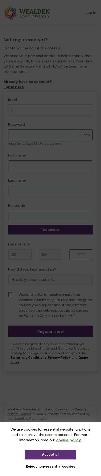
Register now (50, 331)
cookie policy (68, 440)
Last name (17, 180)
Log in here (13, 87)
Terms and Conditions (28, 358)
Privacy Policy (59, 358)
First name (17, 155)
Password (16, 124)
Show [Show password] (85, 135)
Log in (91, 12)
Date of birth (19, 244)
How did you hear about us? (32, 269)
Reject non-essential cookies (50, 466)
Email (12, 99)
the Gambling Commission (27, 418)
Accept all (50, 454)
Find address (50, 230)
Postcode (16, 205)
